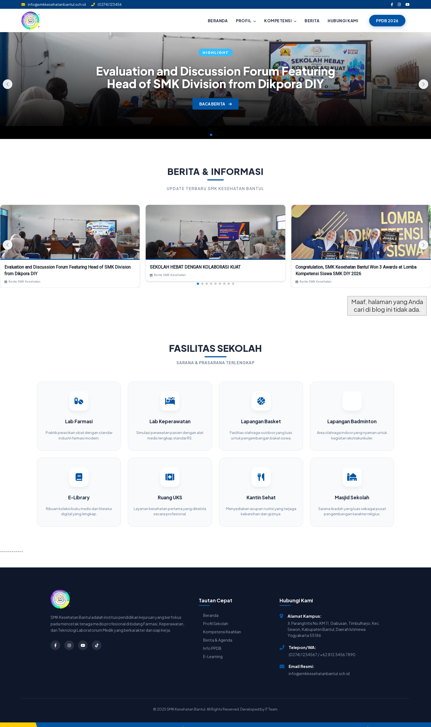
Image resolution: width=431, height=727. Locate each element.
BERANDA (218, 20)
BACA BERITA (215, 103)
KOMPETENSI (280, 20)
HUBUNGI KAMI (343, 20)
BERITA (312, 20)
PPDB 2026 (387, 20)
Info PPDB (212, 640)
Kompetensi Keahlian (222, 624)
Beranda (211, 607)
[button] (423, 84)
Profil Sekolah (215, 615)
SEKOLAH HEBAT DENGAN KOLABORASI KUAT (195, 267)
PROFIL (246, 20)
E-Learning (213, 648)
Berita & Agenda (217, 632)
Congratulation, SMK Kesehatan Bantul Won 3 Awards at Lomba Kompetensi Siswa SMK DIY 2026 (355, 270)
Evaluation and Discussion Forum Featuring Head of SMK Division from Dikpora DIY (215, 77)
